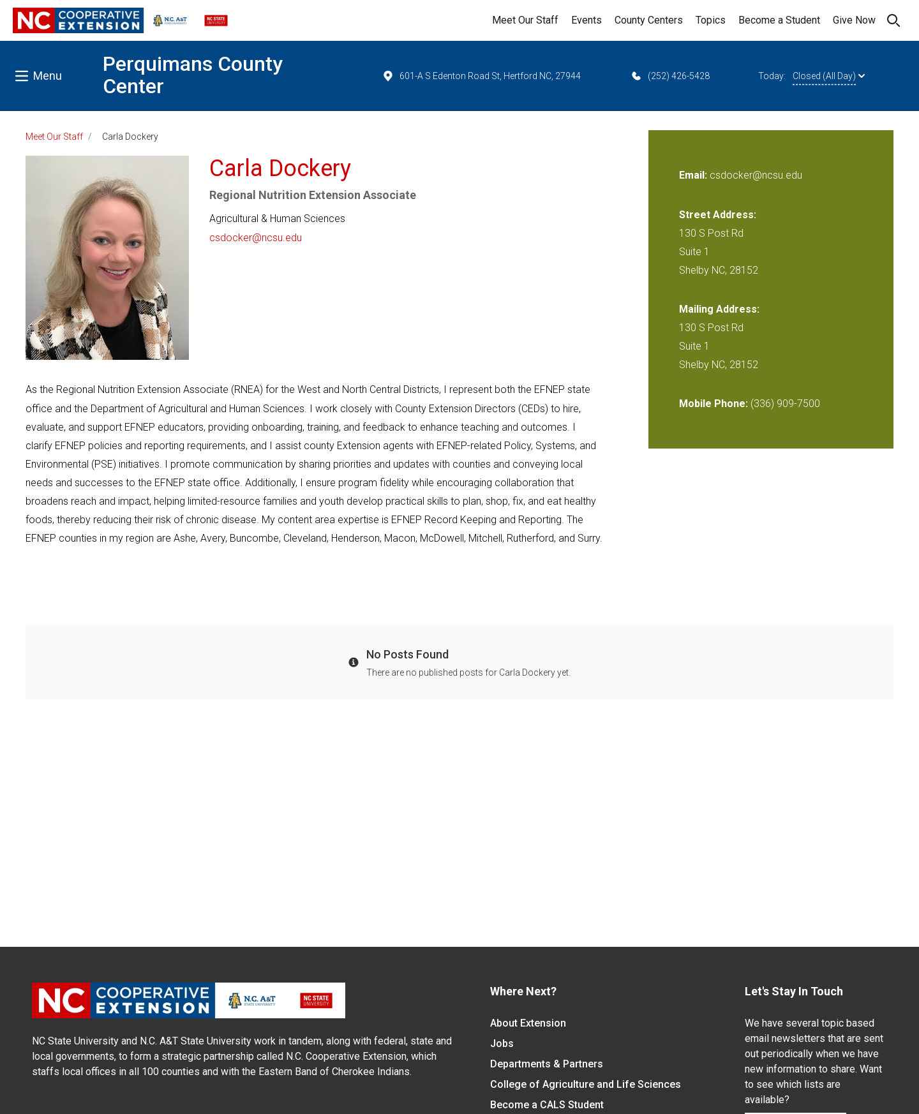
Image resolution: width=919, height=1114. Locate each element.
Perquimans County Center (193, 75)
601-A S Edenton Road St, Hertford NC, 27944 (481, 76)
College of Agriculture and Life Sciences (585, 1084)
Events (586, 20)
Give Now (854, 20)
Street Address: (717, 215)
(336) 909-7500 (785, 403)
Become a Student (779, 20)
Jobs (502, 1043)
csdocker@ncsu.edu (255, 238)
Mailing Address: (719, 309)
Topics (711, 20)
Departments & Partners (546, 1064)
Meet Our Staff (525, 20)
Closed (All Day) (829, 76)
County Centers (649, 20)
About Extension (528, 1023)
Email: (694, 175)
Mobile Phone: (713, 403)
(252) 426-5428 (670, 76)
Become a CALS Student (547, 1105)
